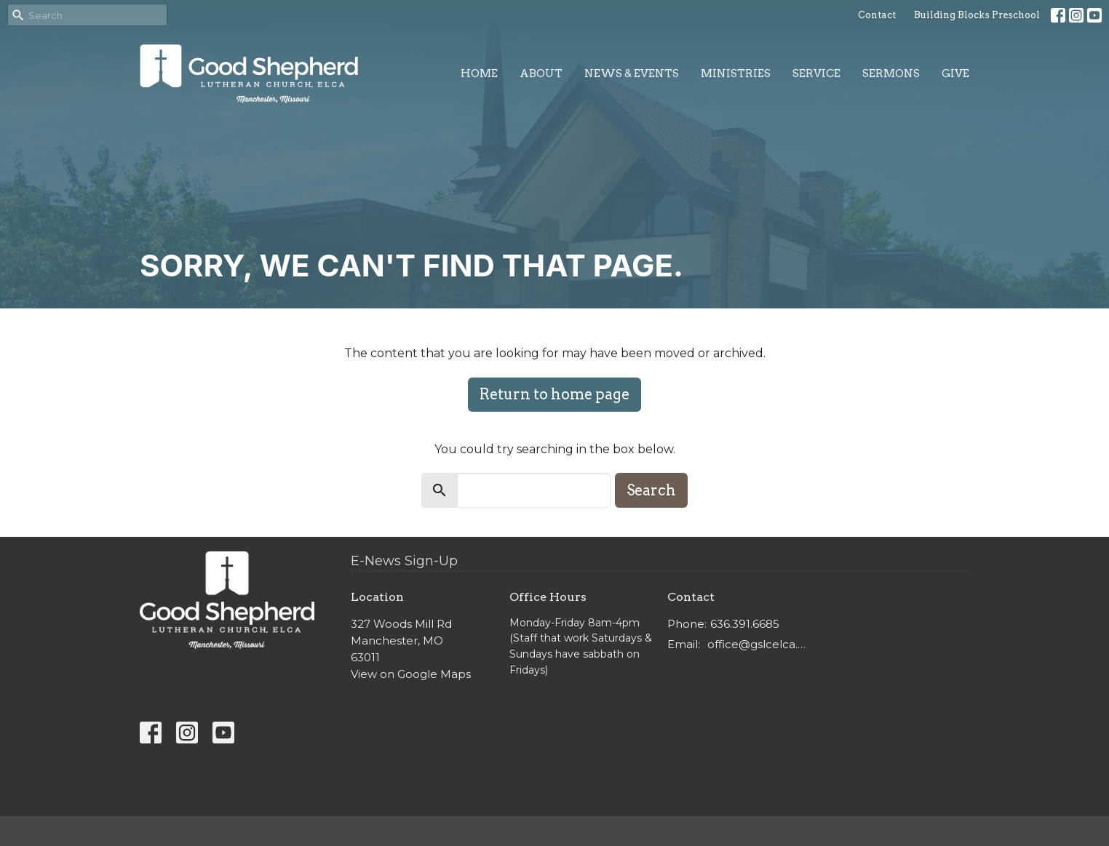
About (541, 73)
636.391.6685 (744, 624)
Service (816, 73)
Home (479, 73)
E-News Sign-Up (404, 561)
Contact (877, 14)
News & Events (631, 73)
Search (651, 490)
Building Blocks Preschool (977, 14)
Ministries (736, 73)
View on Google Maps (411, 674)
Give (955, 73)
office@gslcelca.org (759, 644)
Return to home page (554, 394)
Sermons (891, 73)
